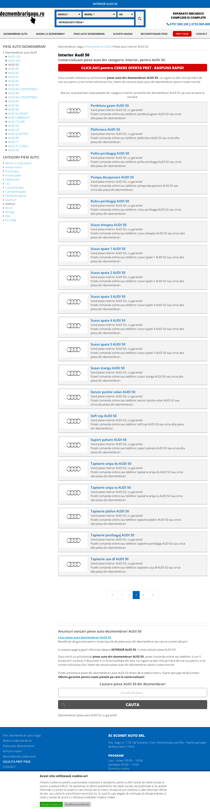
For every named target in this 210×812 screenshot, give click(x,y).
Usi (7, 183)
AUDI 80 (13, 69)
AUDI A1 (13, 77)
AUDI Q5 (13, 126)
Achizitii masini (12, 751)
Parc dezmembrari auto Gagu (22, 735)
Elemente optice (15, 196)
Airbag (9, 212)
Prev (118, 595)
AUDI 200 (14, 60)
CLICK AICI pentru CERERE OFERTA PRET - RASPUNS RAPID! (132, 67)
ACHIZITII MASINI (122, 33)
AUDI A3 (13, 85)
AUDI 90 (13, 73)
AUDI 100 (14, 56)
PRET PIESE (182, 33)
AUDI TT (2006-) (18, 146)
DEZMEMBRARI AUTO (15, 33)
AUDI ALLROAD (18, 113)
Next (148, 595)
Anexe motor (13, 167)
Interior (10, 204)
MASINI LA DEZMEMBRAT (50, 33)
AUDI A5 (13, 101)
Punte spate (13, 175)
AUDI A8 (13, 109)
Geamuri (11, 200)
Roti (8, 216)
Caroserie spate (15, 191)
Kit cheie (10, 220)
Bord (8, 208)
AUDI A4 (13, 93)
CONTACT (201, 33)
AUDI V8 (13, 150)
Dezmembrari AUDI (98, 46)
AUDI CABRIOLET (19, 117)
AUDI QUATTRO (18, 134)
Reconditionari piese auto (19, 756)
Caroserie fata (14, 187)
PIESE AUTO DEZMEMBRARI (89, 33)
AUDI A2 (13, 81)
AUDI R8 (13, 138)
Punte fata (12, 171)
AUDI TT (13, 142)
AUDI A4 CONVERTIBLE (23, 97)
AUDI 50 (13, 65)
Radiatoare (12, 179)
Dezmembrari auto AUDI (21, 52)
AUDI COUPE (16, 121)
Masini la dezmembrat (17, 740)
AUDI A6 (13, 105)
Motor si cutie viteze (18, 163)
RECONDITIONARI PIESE (154, 33)
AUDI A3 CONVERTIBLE (23, 89)
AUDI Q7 (13, 130)
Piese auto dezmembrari (18, 746)
